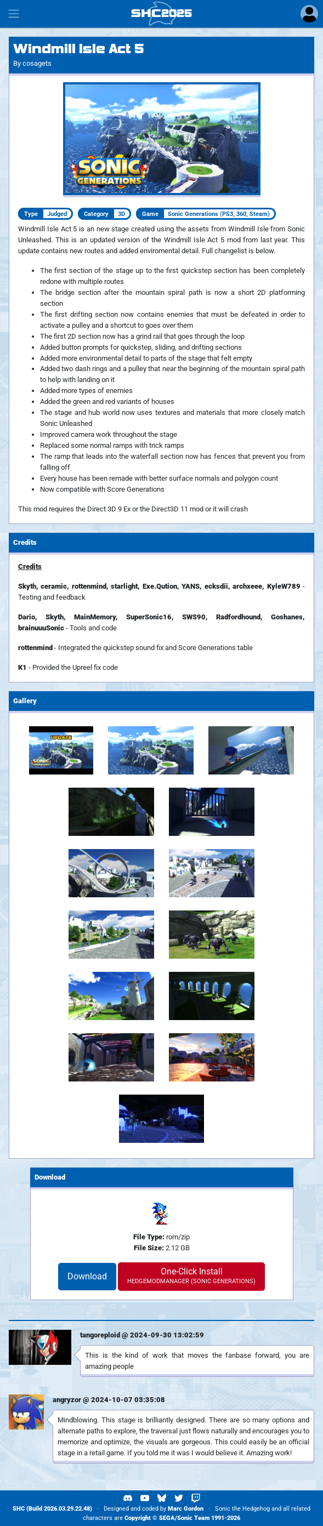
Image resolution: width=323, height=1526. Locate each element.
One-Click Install (191, 1275)
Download (87, 1276)
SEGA (167, 1518)
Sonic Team (193, 1518)
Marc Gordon (185, 1508)
